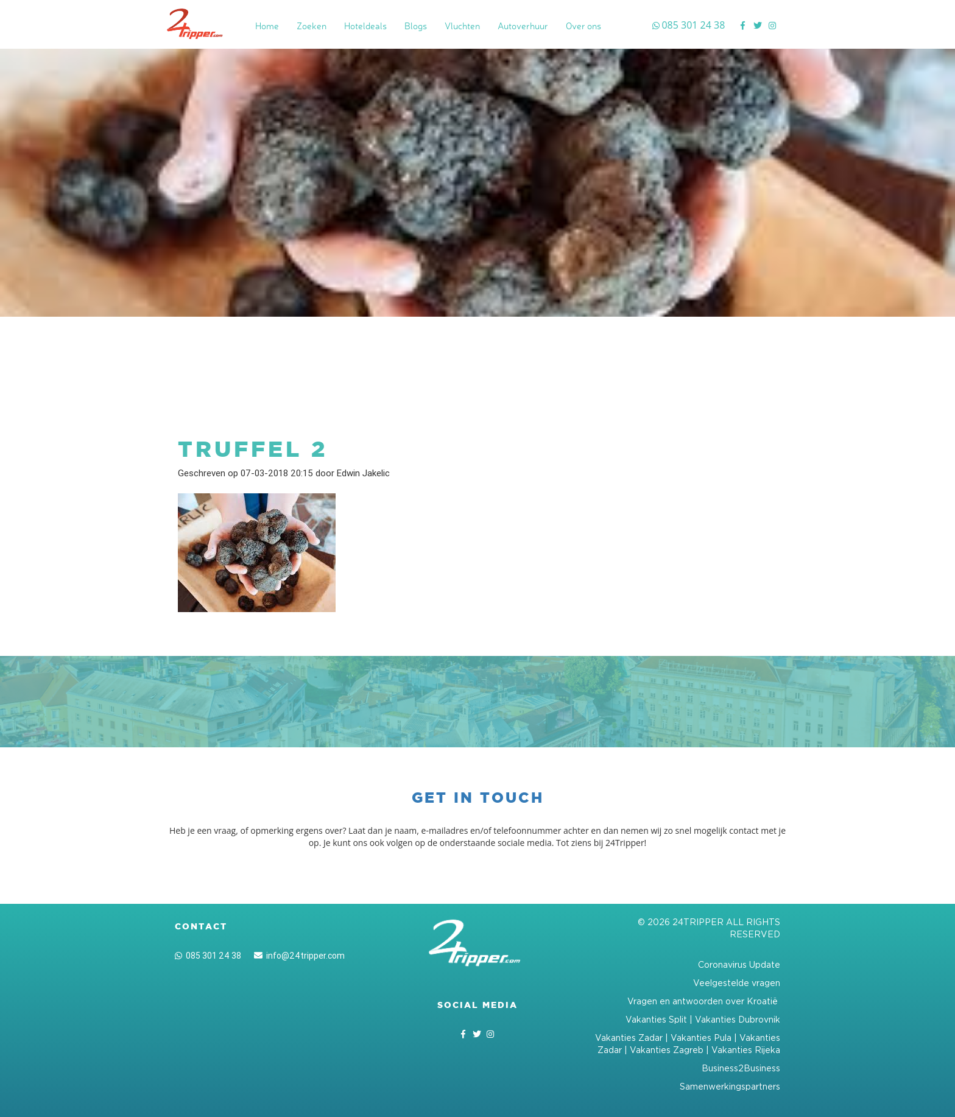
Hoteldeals (365, 26)
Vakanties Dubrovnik (737, 1019)
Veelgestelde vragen (736, 982)
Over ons (583, 26)
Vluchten (462, 26)
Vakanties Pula (701, 1037)
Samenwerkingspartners (730, 1086)
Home (267, 26)
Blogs (415, 26)
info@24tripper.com (299, 955)
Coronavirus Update (739, 964)
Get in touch (478, 797)
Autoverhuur (523, 26)
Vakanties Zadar (629, 1037)
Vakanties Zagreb (666, 1049)
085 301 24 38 (208, 955)
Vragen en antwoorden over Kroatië (703, 1001)
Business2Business (741, 1068)
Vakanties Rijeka (745, 1049)
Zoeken (311, 26)
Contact (201, 926)
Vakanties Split (656, 1019)
